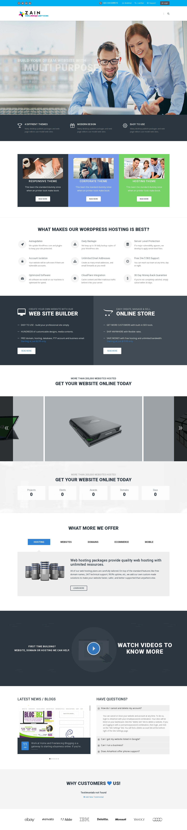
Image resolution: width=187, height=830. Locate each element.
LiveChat (139, 3)
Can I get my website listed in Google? (118, 740)
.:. (163, 14)
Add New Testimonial (93, 797)
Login (165, 3)
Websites (66, 542)
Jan (25, 745)
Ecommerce (122, 542)
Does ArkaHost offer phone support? (118, 752)
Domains (93, 542)
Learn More (78, 588)
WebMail (127, 3)
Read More (43, 199)
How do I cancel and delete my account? (119, 709)
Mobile (149, 542)
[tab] (66, 545)
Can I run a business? (109, 746)
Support (151, 3)
